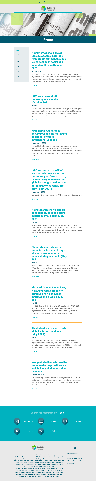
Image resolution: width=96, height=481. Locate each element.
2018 (17, 71)
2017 (17, 74)
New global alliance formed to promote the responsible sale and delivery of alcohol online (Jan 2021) (49, 367)
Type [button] (61, 412)
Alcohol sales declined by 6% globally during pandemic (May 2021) (49, 331)
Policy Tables (53, 421)
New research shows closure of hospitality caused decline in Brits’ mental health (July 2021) (48, 214)
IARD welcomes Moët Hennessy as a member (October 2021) (45, 99)
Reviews (30, 431)
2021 (17, 64)
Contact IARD (54, 2)
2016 (17, 76)
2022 (17, 62)
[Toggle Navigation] (72, 9)
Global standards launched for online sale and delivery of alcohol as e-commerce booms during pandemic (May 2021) (49, 253)
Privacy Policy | (72, 461)
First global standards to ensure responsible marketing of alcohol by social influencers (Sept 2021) (49, 135)
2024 (17, 57)
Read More (36, 85)
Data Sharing (29, 421)
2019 (17, 69)
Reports (79, 421)
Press (46, 2)
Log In (39, 2)
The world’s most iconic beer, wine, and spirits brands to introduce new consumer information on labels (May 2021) (49, 293)
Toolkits (55, 431)
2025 (17, 55)
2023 (17, 59)
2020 (17, 67)
